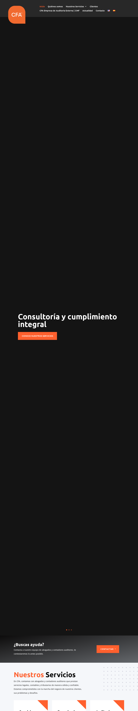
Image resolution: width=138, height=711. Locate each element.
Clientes (94, 6)
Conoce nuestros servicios (37, 335)
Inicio (42, 6)
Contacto (100, 11)
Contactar (107, 649)
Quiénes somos (55, 6)
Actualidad (87, 11)
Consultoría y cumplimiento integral (67, 320)
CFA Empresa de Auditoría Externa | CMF (59, 11)
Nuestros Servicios (75, 6)
